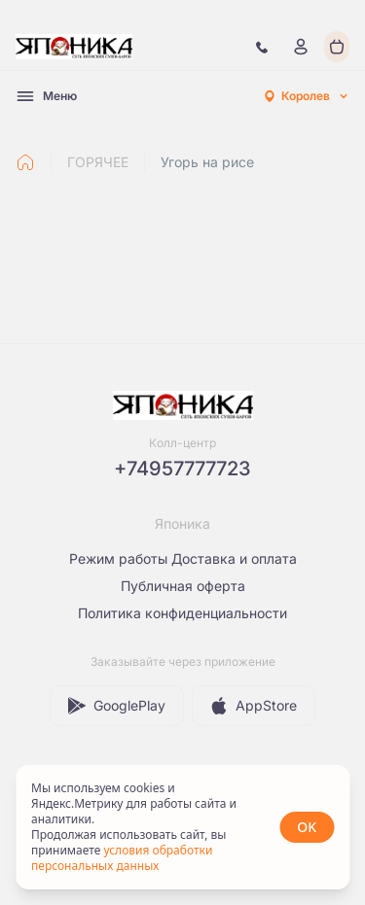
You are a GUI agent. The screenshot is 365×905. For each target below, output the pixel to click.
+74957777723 (182, 468)
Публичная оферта (183, 585)
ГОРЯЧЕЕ (97, 162)
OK (306, 827)
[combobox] (305, 96)
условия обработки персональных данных (121, 858)
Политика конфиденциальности (182, 613)
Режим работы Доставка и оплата (183, 558)
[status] (182, 827)
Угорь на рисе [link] (207, 162)
